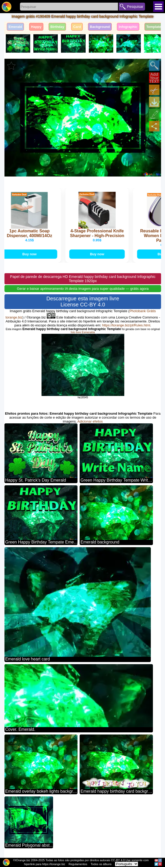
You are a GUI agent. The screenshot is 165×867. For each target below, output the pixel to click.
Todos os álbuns (101, 864)
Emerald (15, 27)
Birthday (57, 27)
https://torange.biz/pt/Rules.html (126, 326)
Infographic (128, 27)
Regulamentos (78, 864)
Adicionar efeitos (90, 422)
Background (100, 27)
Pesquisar (135, 6)
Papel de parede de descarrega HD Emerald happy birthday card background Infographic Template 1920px (82, 279)
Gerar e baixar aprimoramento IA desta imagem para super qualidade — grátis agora (83, 289)
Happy (36, 27)
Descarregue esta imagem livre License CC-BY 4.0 (83, 302)
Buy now (32, 254)
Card (77, 27)
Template (153, 27)
